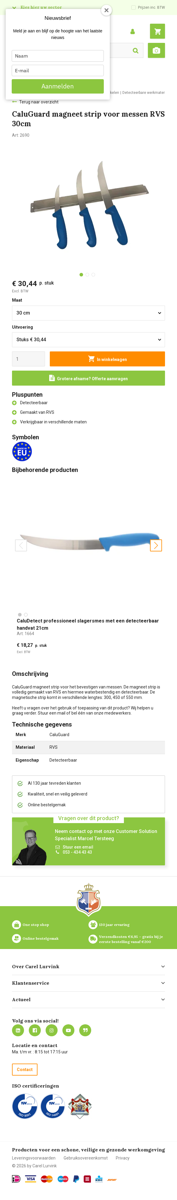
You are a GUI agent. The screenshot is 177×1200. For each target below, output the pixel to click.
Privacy (123, 1158)
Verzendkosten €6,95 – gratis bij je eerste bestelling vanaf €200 (131, 939)
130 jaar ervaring (114, 924)
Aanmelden (57, 86)
